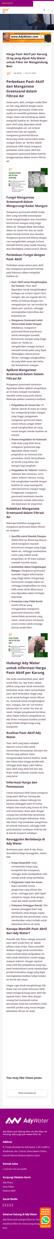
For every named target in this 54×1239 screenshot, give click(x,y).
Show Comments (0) (27, 1093)
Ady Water (8, 1182)
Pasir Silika (8, 1186)
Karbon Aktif (9, 1190)
